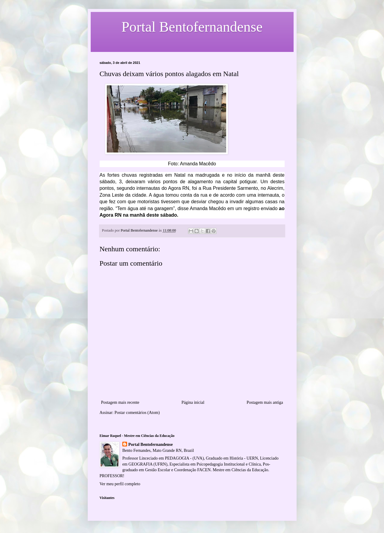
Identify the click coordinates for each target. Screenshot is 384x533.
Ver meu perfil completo (120, 484)
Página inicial (192, 402)
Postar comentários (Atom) (137, 412)
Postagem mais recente (120, 402)
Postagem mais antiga (264, 402)
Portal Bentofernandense (150, 444)
